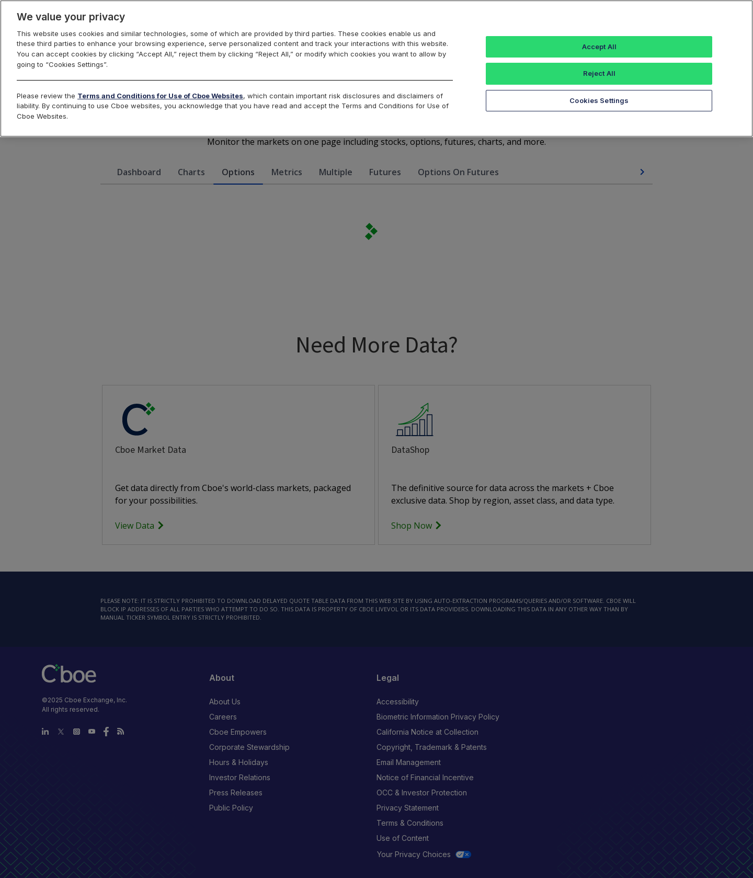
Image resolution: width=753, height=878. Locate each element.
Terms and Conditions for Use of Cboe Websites (160, 96)
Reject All (599, 73)
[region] (376, 68)
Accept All (599, 46)
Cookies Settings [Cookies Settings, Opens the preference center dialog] (599, 100)
